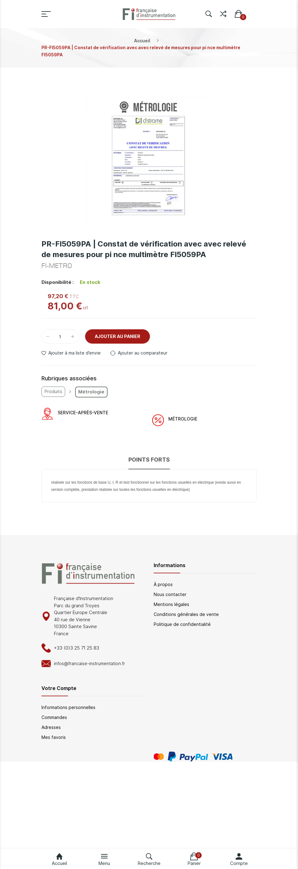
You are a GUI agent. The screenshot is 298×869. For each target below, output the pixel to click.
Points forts (149, 459)
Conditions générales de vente (186, 614)
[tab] (149, 462)
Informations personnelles (68, 707)
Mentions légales (171, 604)
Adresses (51, 727)
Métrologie (91, 392)
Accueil (142, 40)
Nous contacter (170, 594)
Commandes (54, 717)
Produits (53, 391)
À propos (163, 584)
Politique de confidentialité (182, 624)
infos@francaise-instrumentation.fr (89, 663)
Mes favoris (53, 737)
